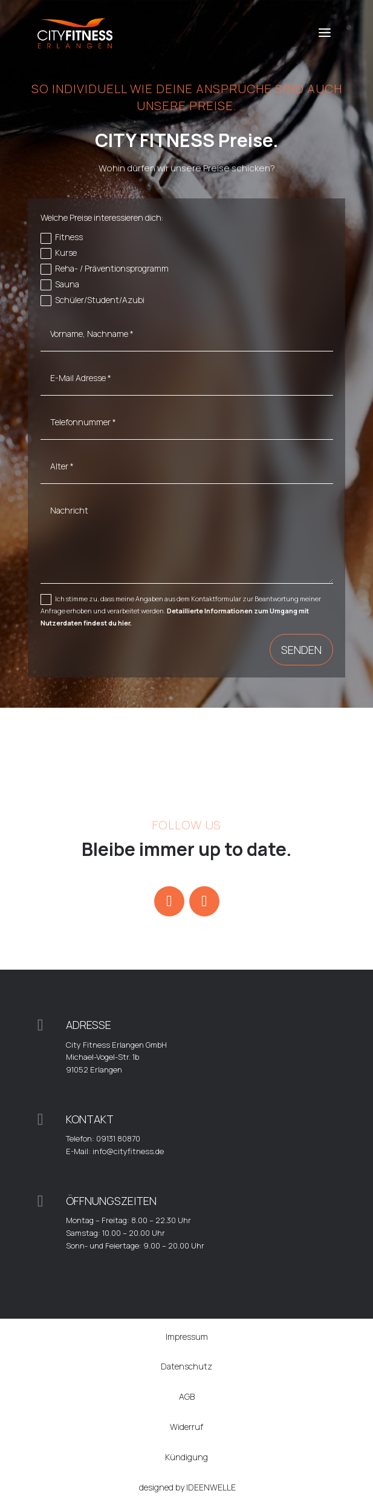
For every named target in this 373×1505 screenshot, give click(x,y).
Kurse (59, 253)
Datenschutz (186, 1366)
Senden (301, 649)
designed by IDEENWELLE (187, 1487)
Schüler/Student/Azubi (92, 300)
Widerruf (186, 1426)
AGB (187, 1396)
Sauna (60, 284)
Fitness (62, 237)
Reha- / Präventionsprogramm (105, 269)
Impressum (187, 1336)
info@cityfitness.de (128, 1151)
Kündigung (186, 1457)
